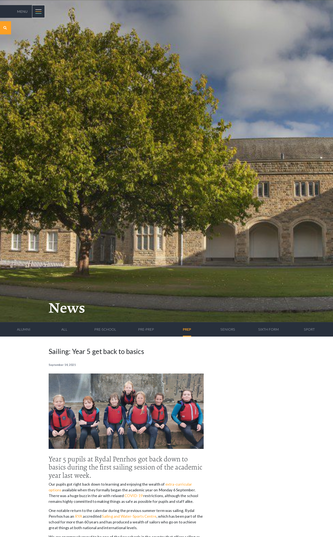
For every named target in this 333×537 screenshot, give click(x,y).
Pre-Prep (146, 329)
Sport (309, 329)
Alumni (23, 329)
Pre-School (105, 329)
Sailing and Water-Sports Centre (129, 516)
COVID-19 (133, 495)
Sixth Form (268, 329)
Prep (187, 329)
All (64, 329)
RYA (78, 516)
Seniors (227, 329)
